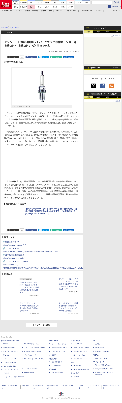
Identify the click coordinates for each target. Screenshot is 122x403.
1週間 (107, 32)
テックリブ (74, 373)
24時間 (98, 32)
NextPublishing (29, 372)
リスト (22, 57)
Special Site (95, 68)
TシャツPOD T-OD (58, 351)
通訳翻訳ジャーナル (80, 351)
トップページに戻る (42, 325)
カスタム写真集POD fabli (104, 369)
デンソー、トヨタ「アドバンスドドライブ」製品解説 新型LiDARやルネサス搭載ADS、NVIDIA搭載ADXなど (68, 284)
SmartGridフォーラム (31, 344)
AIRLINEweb (77, 344)
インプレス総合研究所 (10, 351)
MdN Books (77, 366)
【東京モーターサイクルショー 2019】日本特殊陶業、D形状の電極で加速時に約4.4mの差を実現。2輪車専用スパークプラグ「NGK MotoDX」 (51, 211)
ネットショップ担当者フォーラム (35, 347)
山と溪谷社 (53, 359)
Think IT (5, 344)
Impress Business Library (32, 351)
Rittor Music (53, 341)
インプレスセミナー (31, 355)
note (57, 57)
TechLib (76, 376)
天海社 (97, 344)
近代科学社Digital (57, 372)
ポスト (15, 57)
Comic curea (99, 347)
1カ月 (117, 32)
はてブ (45, 57)
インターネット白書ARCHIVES (13, 377)
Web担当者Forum (9, 347)
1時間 (89, 32)
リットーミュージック (59, 344)
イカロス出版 (75, 341)
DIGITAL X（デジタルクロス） (34, 359)
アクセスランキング (98, 28)
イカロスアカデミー (80, 359)
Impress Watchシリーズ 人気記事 (103, 94)
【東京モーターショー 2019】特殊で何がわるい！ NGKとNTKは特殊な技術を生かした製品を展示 (29, 287)
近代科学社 (53, 369)
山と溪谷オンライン (58, 362)
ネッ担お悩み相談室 (10, 362)
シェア (33, 57)
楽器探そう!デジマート (59, 347)
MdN (72, 362)
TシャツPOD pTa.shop (103, 365)
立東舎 (54, 355)
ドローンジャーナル (10, 359)
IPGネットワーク (98, 362)
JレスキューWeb (79, 355)
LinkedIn (70, 57)
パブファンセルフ (101, 358)
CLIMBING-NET (57, 366)
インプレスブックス (31, 369)
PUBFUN (96, 355)
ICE (94, 341)
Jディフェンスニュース (81, 347)
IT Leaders (6, 355)
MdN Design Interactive (81, 369)
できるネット (7, 373)
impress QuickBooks (102, 351)
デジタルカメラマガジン (11, 369)
